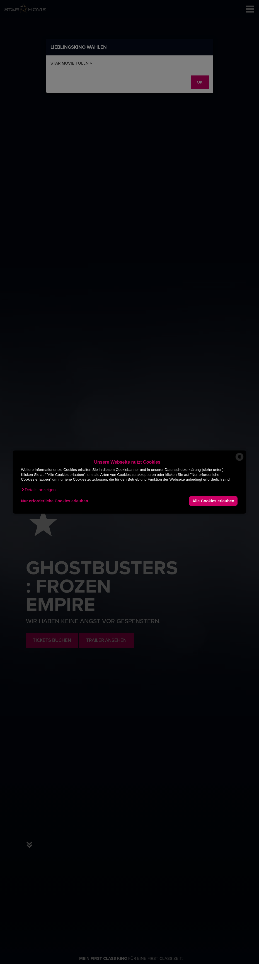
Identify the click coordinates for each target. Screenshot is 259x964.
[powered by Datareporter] (239, 460)
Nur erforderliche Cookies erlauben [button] (54, 501)
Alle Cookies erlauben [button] (213, 501)
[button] (38, 489)
